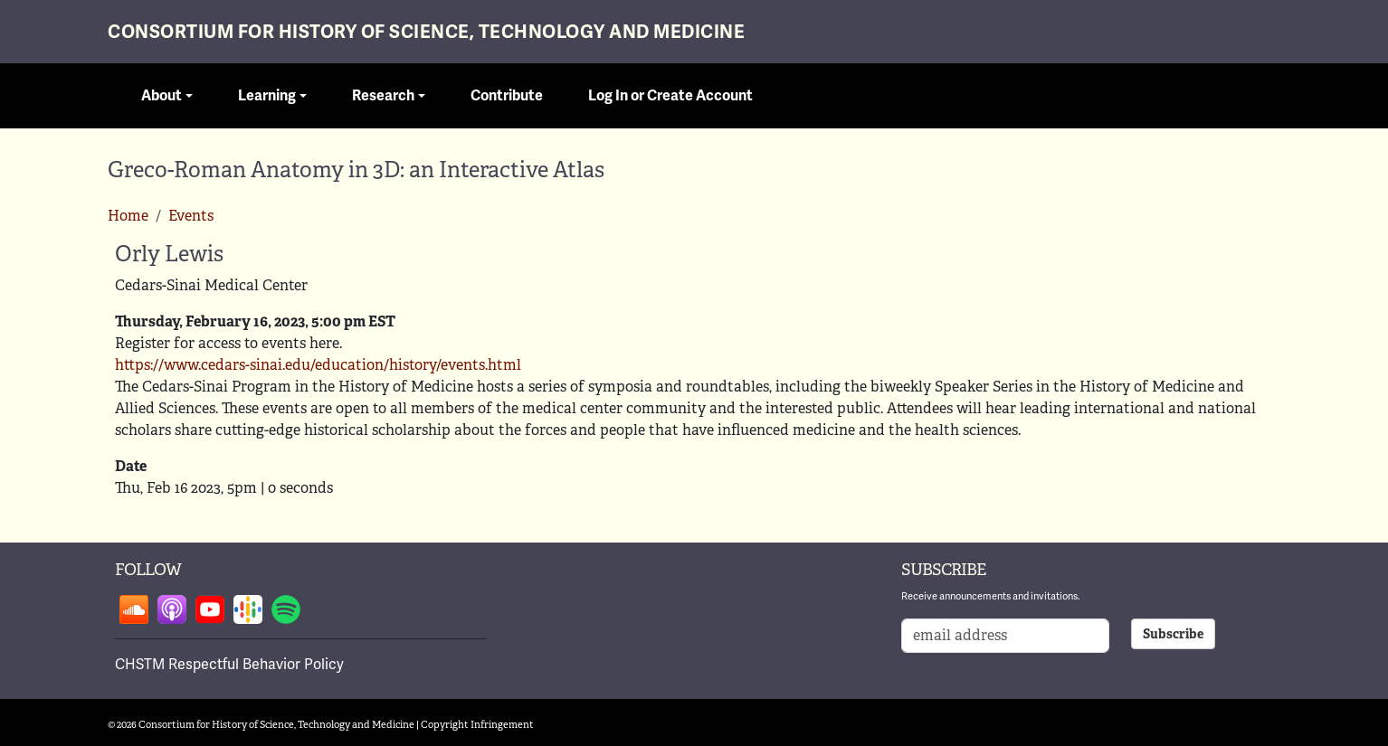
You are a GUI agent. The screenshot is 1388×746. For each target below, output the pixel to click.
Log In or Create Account (670, 96)
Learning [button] (267, 96)
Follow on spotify (285, 609)
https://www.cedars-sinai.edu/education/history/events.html (318, 364)
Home (128, 215)
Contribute (507, 96)
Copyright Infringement (477, 724)
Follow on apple (171, 609)
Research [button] (383, 96)
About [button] (161, 96)
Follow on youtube (209, 609)
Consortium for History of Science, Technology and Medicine (426, 32)
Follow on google (247, 609)
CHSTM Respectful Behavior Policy (229, 665)
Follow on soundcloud (133, 609)
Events (191, 215)
